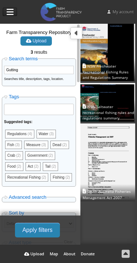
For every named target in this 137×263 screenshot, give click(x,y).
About (69, 253)
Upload (36, 40)
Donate (88, 253)
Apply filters (37, 230)
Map (54, 253)
